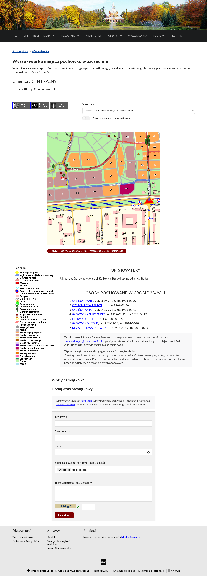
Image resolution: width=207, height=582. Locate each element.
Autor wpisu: (62, 431)
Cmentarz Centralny (39, 35)
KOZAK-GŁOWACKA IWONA (90, 328)
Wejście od (89, 104)
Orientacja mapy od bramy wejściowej (111, 118)
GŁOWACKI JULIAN (84, 319)
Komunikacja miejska (59, 547)
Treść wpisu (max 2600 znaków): (74, 482)
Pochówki (160, 36)
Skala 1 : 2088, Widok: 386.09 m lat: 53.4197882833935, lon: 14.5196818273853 (87, 251)
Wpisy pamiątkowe (23, 536)
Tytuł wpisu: (62, 417)
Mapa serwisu (100, 570)
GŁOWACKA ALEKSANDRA (89, 314)
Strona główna (20, 51)
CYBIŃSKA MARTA (83, 300)
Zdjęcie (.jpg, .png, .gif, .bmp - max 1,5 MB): (80, 462)
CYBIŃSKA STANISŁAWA (87, 305)
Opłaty (115, 35)
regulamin (86, 400)
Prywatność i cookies (123, 570)
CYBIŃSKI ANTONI (83, 309)
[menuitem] (16, 36)
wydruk (174, 570)
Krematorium (93, 35)
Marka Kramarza (130, 536)
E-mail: (59, 446)
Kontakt (178, 35)
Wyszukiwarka (137, 35)
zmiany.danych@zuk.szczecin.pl (83, 341)
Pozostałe (70, 35)
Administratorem (65, 404)
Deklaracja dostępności (151, 570)
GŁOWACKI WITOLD (85, 323)
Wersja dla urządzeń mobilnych (58, 542)
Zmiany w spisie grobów (25, 541)
